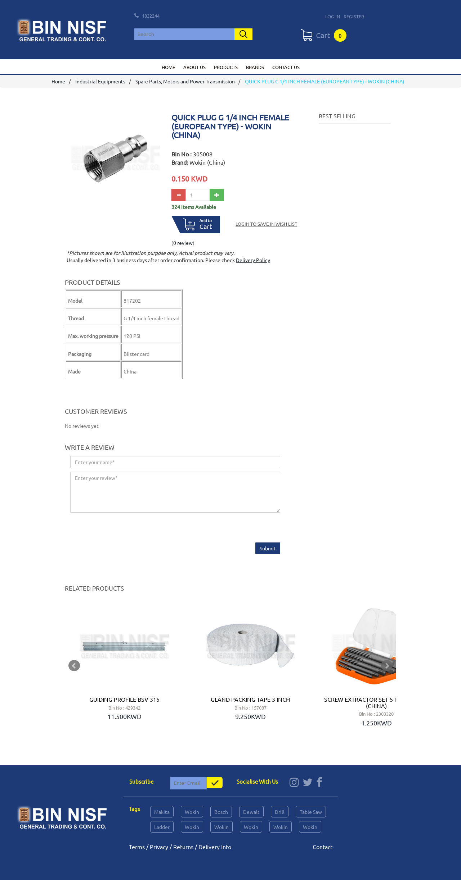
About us (194, 67)
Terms (137, 846)
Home (168, 67)
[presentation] (125, 529)
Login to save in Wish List (266, 224)
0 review (183, 242)
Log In (332, 16)
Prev (74, 666)
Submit (268, 548)
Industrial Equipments (100, 81)
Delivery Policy (253, 260)
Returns (183, 846)
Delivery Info (214, 846)
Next (387, 666)
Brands (255, 67)
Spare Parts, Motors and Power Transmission (185, 81)
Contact (322, 846)
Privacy (159, 846)
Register (354, 16)
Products (226, 67)
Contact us (286, 67)
